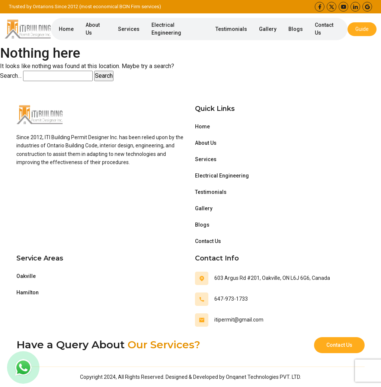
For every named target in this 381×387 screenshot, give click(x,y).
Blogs (295, 29)
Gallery (267, 29)
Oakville (26, 276)
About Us (93, 29)
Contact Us (324, 29)
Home (66, 29)
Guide (362, 29)
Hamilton (27, 292)
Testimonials (231, 29)
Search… (11, 75)
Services (129, 29)
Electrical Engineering (166, 29)
